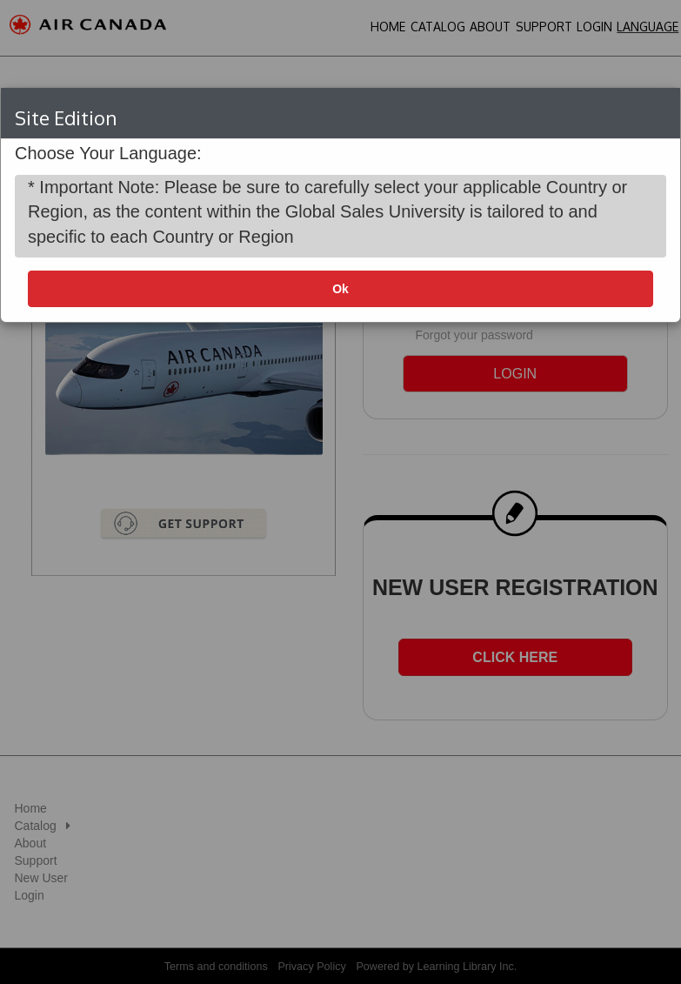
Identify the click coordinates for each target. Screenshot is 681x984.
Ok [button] (340, 289)
